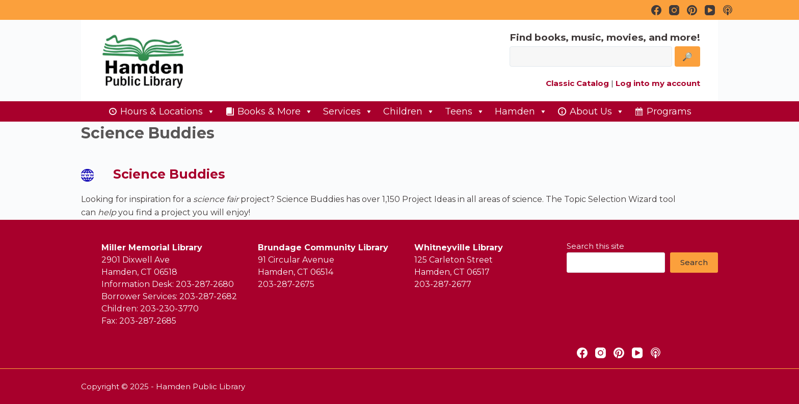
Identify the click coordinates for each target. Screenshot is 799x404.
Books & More (275, 111)
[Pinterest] (692, 10)
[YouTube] (710, 10)
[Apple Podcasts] (728, 10)
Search (694, 262)
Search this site (595, 246)
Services (348, 111)
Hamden (521, 111)
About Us (597, 111)
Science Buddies (169, 174)
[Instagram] (674, 10)
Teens (465, 111)
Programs (669, 111)
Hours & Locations (167, 111)
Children (409, 111)
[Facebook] (656, 10)
